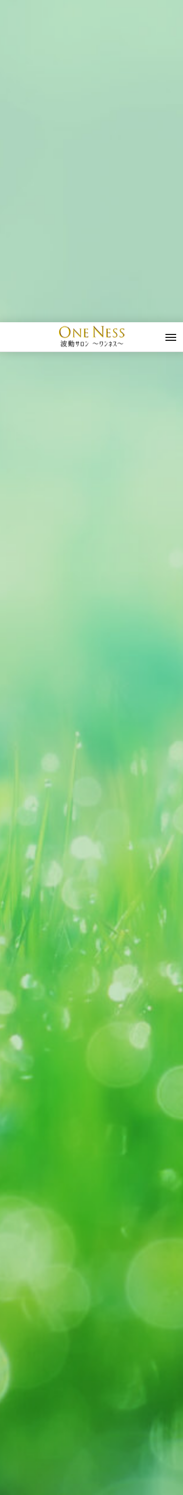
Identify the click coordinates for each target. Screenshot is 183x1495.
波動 (23, 1344)
